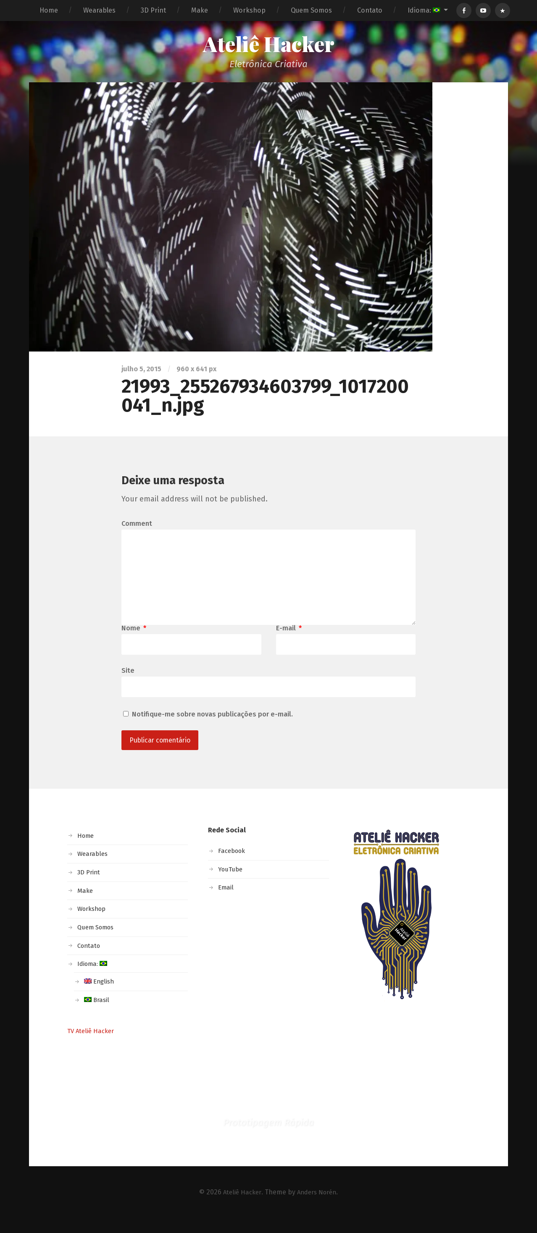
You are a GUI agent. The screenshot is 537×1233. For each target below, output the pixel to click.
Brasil (97, 1014)
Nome (133, 640)
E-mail (289, 640)
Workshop (249, 10)
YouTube (231, 883)
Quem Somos (311, 10)
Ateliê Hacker (268, 45)
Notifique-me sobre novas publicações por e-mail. (212, 727)
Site (127, 683)
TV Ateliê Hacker (92, 1045)
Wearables (99, 10)
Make (199, 10)
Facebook (233, 865)
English (100, 996)
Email (226, 901)
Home (48, 10)
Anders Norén (318, 1206)
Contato (369, 10)
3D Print (153, 10)
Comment (136, 525)
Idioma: (424, 10)
